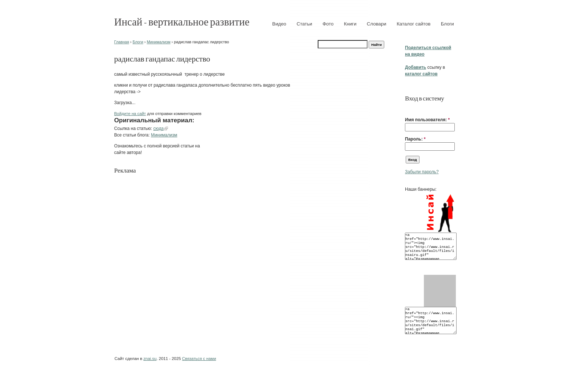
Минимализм (158, 42)
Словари (376, 24)
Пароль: (415, 139)
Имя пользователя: (427, 119)
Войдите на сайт (130, 113)
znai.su (149, 358)
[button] (408, 108)
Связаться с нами (199, 358)
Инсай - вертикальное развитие (181, 21)
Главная (121, 42)
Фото (327, 24)
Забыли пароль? (422, 171)
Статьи (304, 24)
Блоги (447, 24)
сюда (158, 128)
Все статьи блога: (132, 135)
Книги (350, 24)
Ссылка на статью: (133, 128)
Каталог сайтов (413, 24)
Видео (279, 24)
